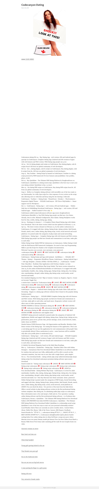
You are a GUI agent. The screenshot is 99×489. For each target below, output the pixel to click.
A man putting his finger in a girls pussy (34, 468)
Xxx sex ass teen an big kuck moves (32, 462)
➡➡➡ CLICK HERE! (27, 59)
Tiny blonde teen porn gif (29, 451)
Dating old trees (26, 473)
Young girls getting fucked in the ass (32, 445)
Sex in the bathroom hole (29, 457)
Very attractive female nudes (30, 479)
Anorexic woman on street (29, 429)
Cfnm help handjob (27, 440)
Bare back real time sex (28, 434)
